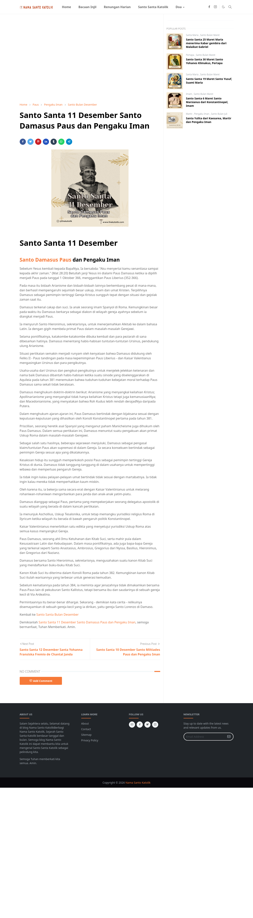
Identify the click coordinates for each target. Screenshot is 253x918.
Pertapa (190, 55)
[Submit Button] (229, 736)
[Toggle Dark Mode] (223, 7)
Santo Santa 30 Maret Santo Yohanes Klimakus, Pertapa (204, 61)
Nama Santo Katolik (137, 782)
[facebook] (209, 7)
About (85, 723)
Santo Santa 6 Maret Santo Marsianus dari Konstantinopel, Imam (207, 102)
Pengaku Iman (202, 113)
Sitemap (86, 735)
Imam (189, 94)
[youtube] (132, 724)
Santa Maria (192, 35)
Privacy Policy (89, 740)
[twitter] (147, 724)
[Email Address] (204, 736)
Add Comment (40, 681)
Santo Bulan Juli (219, 113)
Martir (189, 113)
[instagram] (215, 7)
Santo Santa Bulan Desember (57, 614)
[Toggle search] (230, 6)
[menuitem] (66, 7)
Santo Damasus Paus (45, 259)
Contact (86, 729)
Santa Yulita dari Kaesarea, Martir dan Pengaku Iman (208, 120)
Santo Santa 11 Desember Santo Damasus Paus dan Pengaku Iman (87, 622)
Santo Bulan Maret (210, 35)
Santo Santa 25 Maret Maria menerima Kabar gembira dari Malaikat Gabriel (206, 43)
